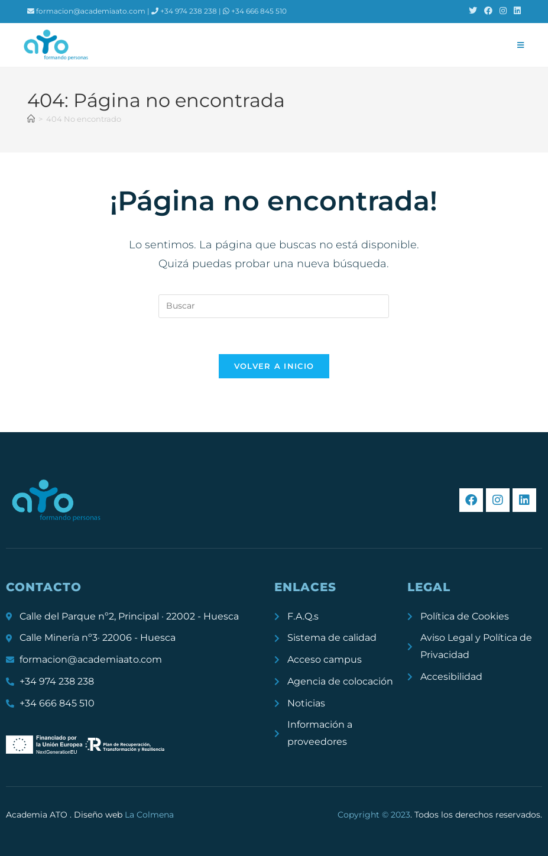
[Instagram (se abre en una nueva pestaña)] (503, 11)
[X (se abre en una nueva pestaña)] (473, 11)
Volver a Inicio (274, 366)
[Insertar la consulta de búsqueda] (273, 306)
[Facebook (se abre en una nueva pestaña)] (488, 11)
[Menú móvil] (520, 45)
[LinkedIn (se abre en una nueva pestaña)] (515, 11)
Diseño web (124, 814)
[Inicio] (31, 119)
